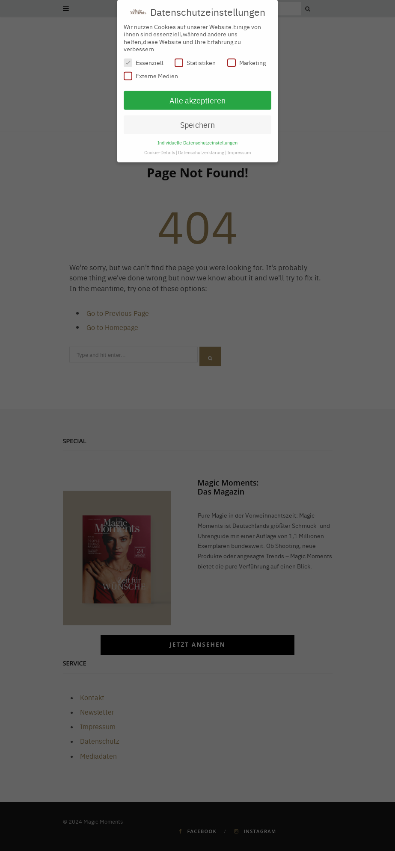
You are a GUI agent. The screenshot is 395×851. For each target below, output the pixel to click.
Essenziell (143, 59)
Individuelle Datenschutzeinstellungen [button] (197, 138)
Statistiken (195, 59)
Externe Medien (151, 72)
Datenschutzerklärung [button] (201, 148)
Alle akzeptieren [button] (197, 96)
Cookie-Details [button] (159, 148)
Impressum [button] (239, 148)
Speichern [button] (197, 120)
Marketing (246, 59)
